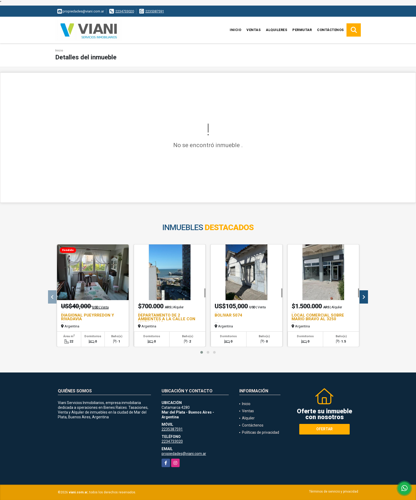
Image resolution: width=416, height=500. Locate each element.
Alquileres (276, 30)
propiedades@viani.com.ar (184, 453)
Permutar (302, 30)
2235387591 (154, 11)
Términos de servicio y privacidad (333, 491)
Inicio (235, 30)
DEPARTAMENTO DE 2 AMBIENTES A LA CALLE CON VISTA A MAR (166, 319)
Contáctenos (330, 30)
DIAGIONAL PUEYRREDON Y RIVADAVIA (87, 317)
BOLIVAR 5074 (228, 315)
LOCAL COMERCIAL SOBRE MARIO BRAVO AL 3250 (318, 317)
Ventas (253, 30)
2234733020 (124, 11)
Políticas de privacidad (260, 432)
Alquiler (248, 418)
